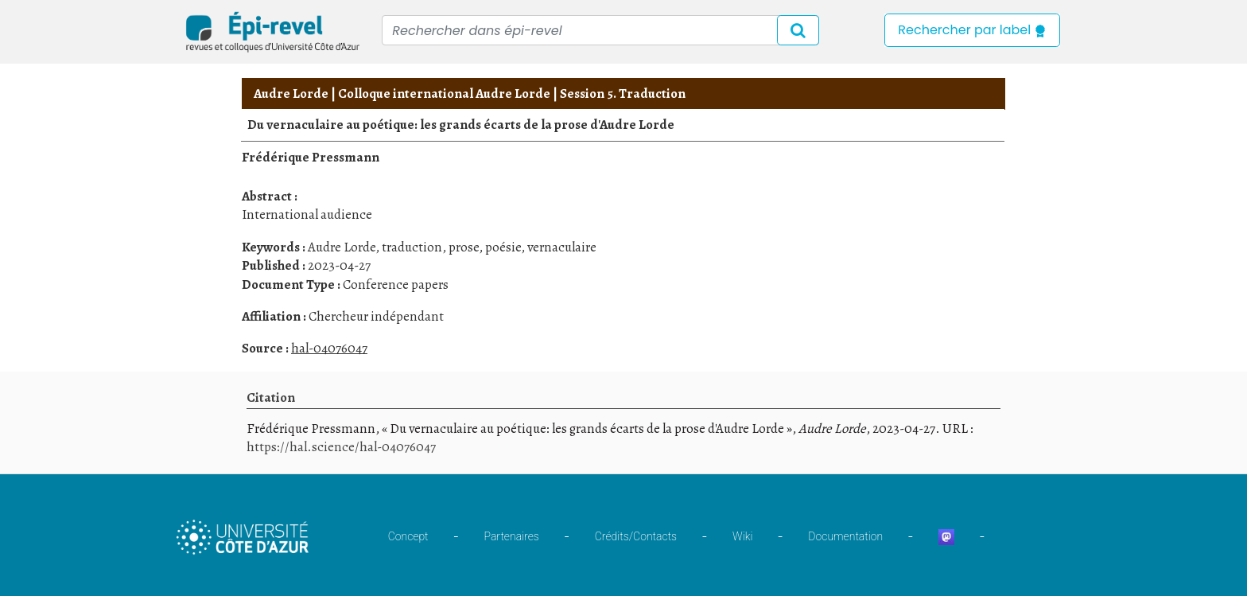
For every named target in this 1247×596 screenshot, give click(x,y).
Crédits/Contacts (636, 536)
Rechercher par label (972, 30)
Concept (408, 536)
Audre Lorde (291, 93)
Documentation (845, 536)
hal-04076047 (329, 348)
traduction (412, 247)
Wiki (742, 536)
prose (464, 247)
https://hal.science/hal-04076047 (341, 447)
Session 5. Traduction (623, 93)
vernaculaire (561, 247)
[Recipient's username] (600, 30)
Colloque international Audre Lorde (444, 93)
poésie (503, 247)
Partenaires (511, 536)
